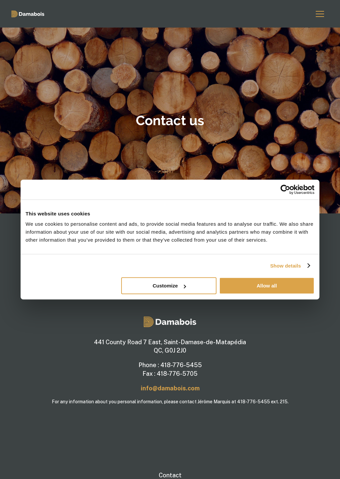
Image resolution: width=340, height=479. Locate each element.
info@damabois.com (170, 388)
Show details (285, 266)
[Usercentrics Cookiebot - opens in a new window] (285, 190)
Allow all (267, 285)
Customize (169, 285)
